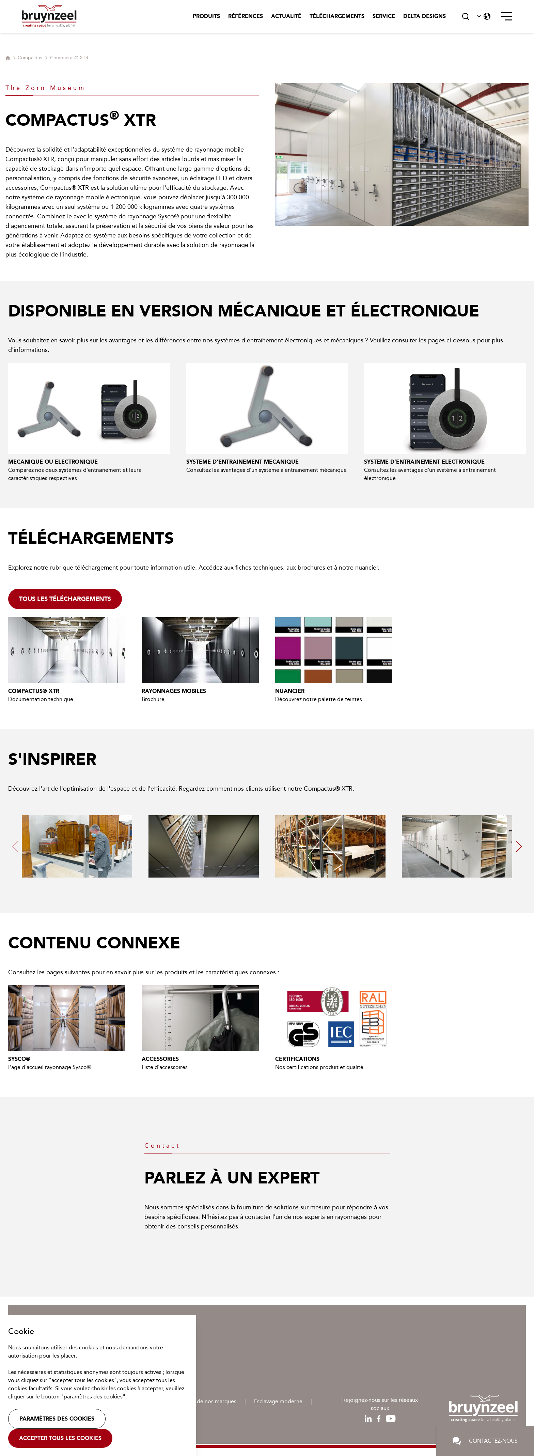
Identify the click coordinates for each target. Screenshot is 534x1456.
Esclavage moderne (278, 1401)
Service (384, 16)
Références (245, 16)
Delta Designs (424, 16)
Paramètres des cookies (56, 1418)
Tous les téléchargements (65, 599)
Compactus (30, 58)
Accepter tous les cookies (60, 1438)
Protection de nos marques (202, 1401)
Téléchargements (337, 16)
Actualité (286, 16)
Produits (206, 16)
